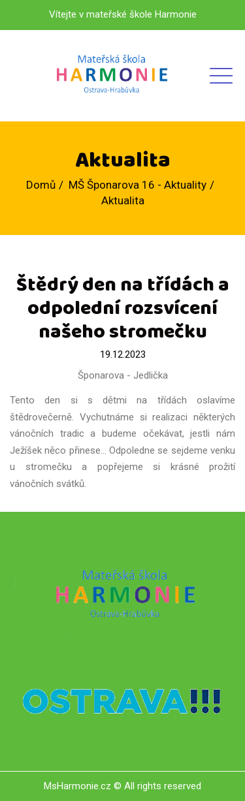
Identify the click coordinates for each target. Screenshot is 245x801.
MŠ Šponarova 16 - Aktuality (137, 184)
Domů (41, 184)
